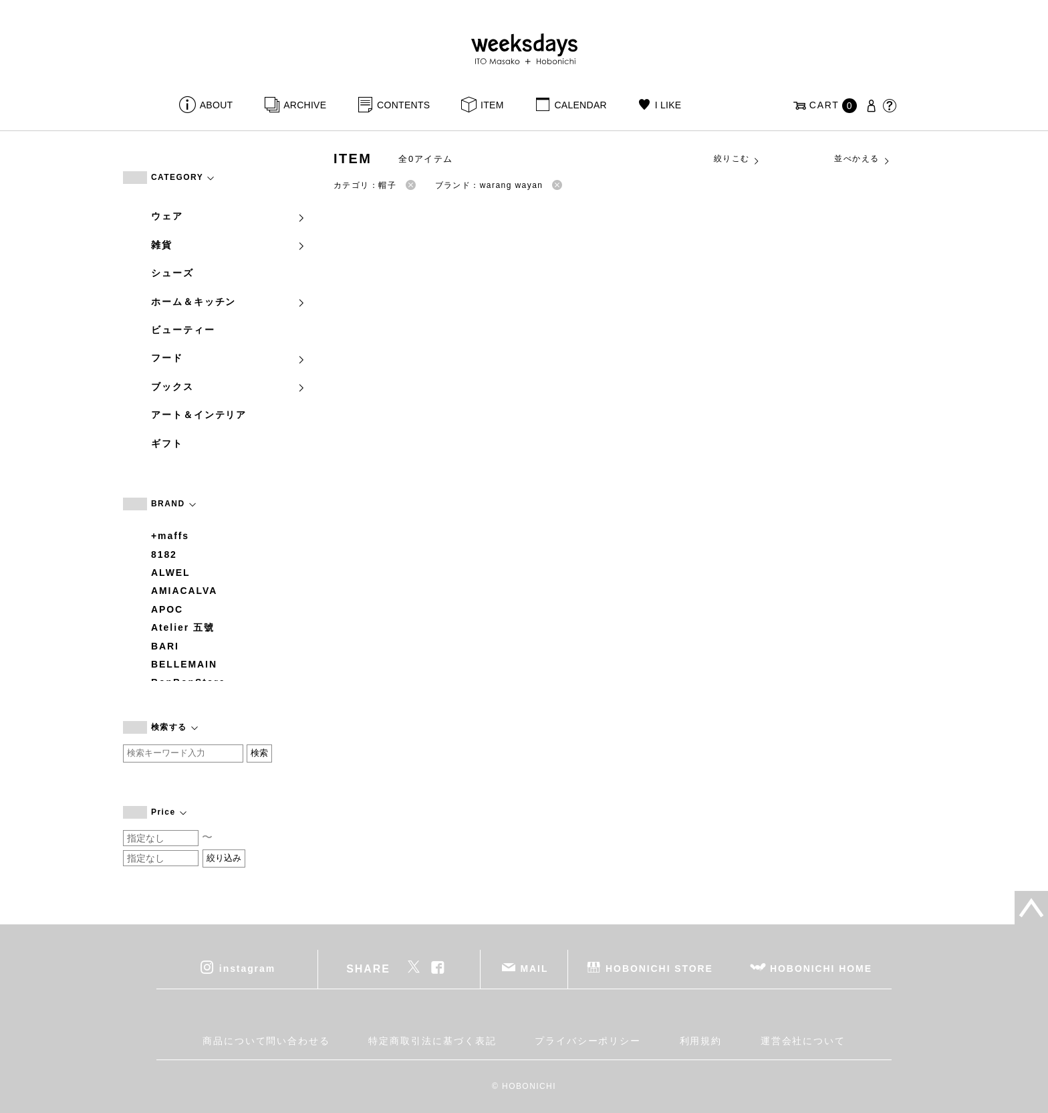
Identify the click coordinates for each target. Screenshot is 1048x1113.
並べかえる (862, 159)
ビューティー (183, 329)
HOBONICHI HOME (821, 968)
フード (228, 357)
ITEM (492, 105)
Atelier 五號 (183, 627)
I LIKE (668, 105)
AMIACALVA (184, 590)
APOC (167, 609)
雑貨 (228, 244)
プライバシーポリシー (588, 1040)
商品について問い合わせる (266, 1040)
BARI (165, 646)
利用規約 (701, 1040)
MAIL (535, 968)
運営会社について (803, 1040)
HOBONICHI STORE (659, 968)
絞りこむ (737, 159)
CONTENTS (403, 105)
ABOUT (216, 105)
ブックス (228, 386)
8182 (164, 554)
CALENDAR (580, 105)
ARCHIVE (304, 105)
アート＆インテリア (199, 414)
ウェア (228, 216)
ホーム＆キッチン (228, 301)
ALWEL (170, 572)
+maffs (170, 535)
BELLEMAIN (184, 664)
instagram (247, 968)
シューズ (172, 273)
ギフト (167, 443)
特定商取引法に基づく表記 (432, 1040)
